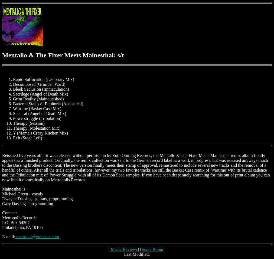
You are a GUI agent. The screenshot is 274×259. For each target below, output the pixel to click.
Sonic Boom (152, 249)
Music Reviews (124, 249)
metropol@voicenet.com (37, 236)
